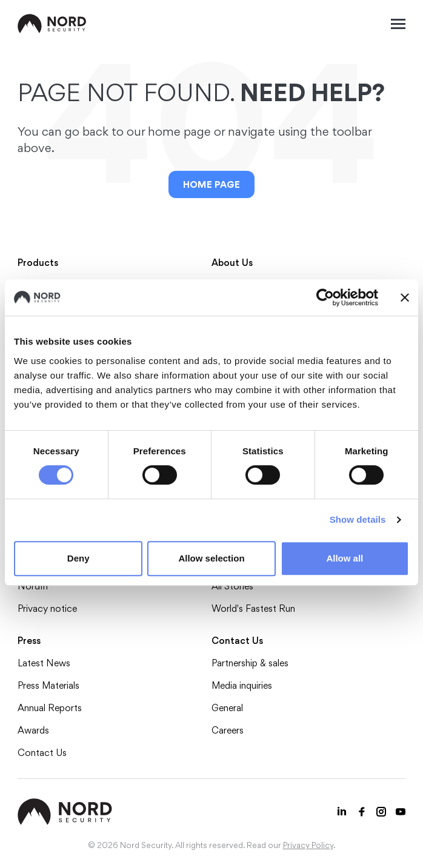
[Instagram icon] (381, 811)
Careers (228, 730)
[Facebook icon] (362, 811)
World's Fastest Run (253, 608)
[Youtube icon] (400, 811)
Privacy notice (47, 608)
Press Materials (48, 685)
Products (38, 262)
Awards (33, 730)
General (227, 708)
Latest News (44, 663)
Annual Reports (50, 708)
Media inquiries (242, 685)
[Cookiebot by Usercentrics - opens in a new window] (325, 297)
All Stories (232, 586)
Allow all (344, 558)
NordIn (33, 586)
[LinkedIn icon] (342, 811)
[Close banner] (405, 297)
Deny (78, 558)
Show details (358, 519)
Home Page (211, 184)
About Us (232, 262)
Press (29, 640)
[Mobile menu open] (398, 23)
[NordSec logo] (52, 23)
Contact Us (42, 752)
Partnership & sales (250, 663)
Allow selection (211, 558)
